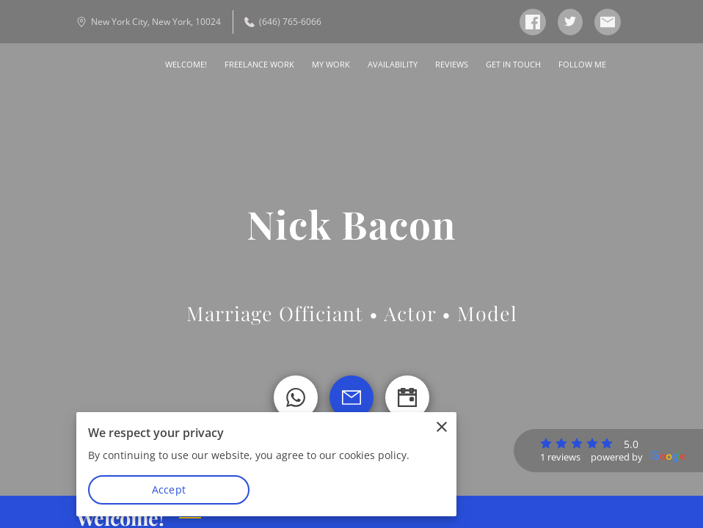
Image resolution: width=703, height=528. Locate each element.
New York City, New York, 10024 (148, 21)
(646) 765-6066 (282, 21)
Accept (169, 489)
